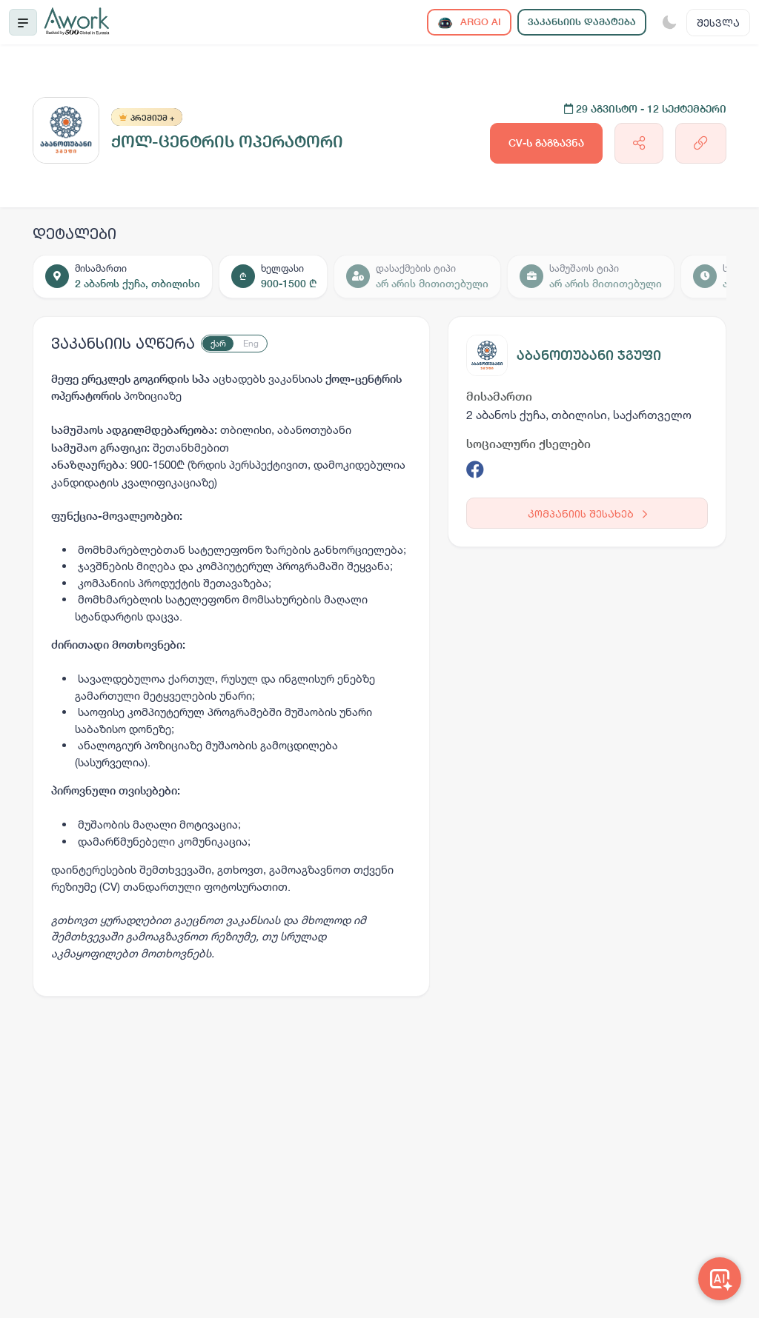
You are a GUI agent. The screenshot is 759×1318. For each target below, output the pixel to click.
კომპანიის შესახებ (587, 513)
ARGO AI (469, 22)
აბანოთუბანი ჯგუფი (589, 355)
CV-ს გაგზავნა (546, 143)
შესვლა (718, 22)
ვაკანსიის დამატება (582, 21)
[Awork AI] (719, 1278)
